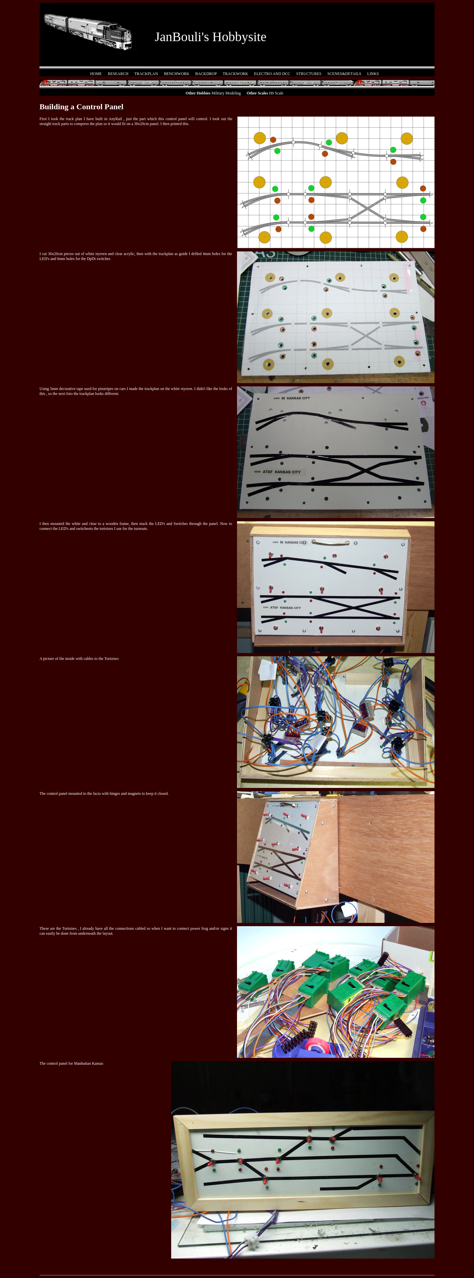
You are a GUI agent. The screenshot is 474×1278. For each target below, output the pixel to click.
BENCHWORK (176, 73)
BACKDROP (206, 73)
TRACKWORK (235, 73)
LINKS (373, 73)
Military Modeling (226, 93)
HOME (96, 73)
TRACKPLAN (146, 73)
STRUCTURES (309, 73)
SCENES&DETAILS (344, 73)
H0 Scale (276, 93)
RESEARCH (118, 73)
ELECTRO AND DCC (272, 73)
